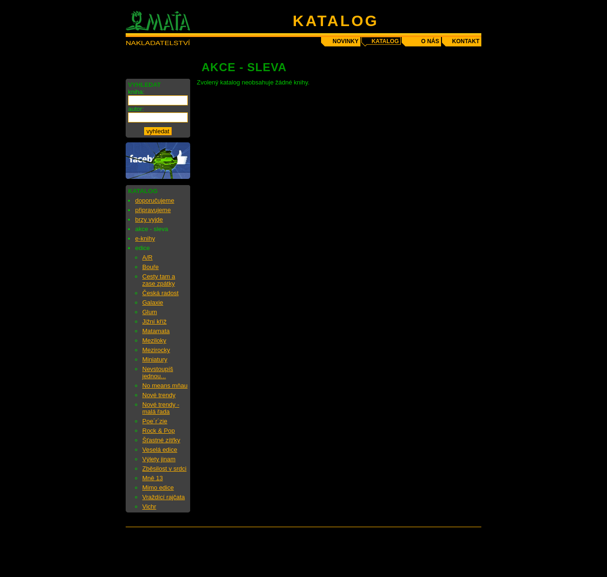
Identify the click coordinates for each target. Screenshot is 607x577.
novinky (345, 41)
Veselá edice (159, 449)
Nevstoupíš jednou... (157, 372)
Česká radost (160, 293)
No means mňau (164, 385)
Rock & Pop (158, 430)
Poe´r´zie (154, 421)
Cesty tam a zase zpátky (158, 280)
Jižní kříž (154, 321)
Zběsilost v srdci (164, 468)
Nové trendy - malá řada (160, 408)
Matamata (156, 331)
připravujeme (153, 210)
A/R (147, 257)
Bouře (150, 266)
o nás (430, 41)
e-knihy (145, 238)
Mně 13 (152, 478)
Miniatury (154, 359)
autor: (136, 108)
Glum (149, 312)
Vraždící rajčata (163, 497)
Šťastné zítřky (161, 440)
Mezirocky (156, 350)
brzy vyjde (149, 219)
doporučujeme (154, 200)
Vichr (149, 506)
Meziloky (154, 340)
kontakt (465, 41)
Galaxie (152, 302)
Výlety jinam (158, 459)
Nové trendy (158, 395)
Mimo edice (158, 487)
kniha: (136, 91)
